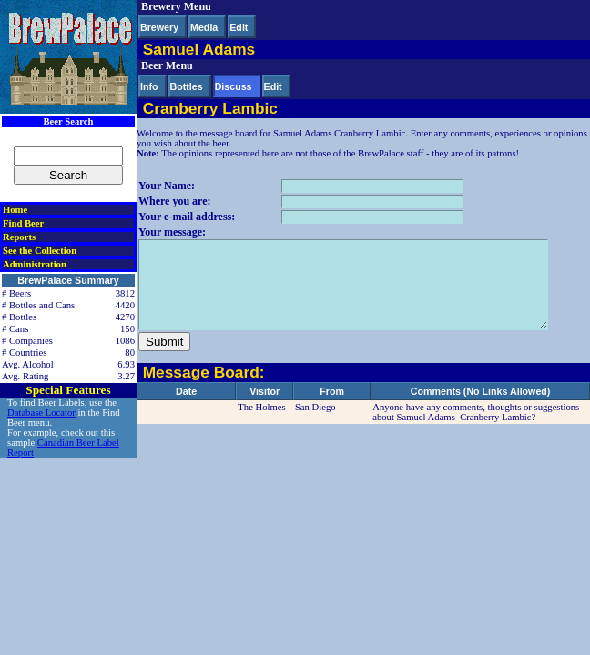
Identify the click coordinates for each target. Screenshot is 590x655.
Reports (19, 237)
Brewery (159, 27)
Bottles (186, 86)
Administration (34, 264)
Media (204, 27)
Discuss (233, 86)
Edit (238, 27)
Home (15, 210)
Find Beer (23, 223)
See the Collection (39, 251)
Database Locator (41, 413)
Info (149, 86)
